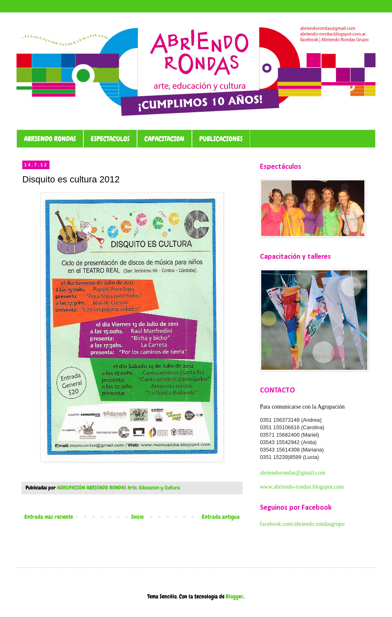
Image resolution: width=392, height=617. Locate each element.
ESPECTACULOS (110, 138)
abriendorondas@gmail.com (293, 473)
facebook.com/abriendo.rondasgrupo (302, 524)
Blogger (234, 596)
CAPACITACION (164, 138)
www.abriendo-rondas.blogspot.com (302, 487)
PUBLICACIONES (221, 138)
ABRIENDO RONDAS (50, 138)
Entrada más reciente (48, 516)
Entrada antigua (221, 516)
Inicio (137, 516)
